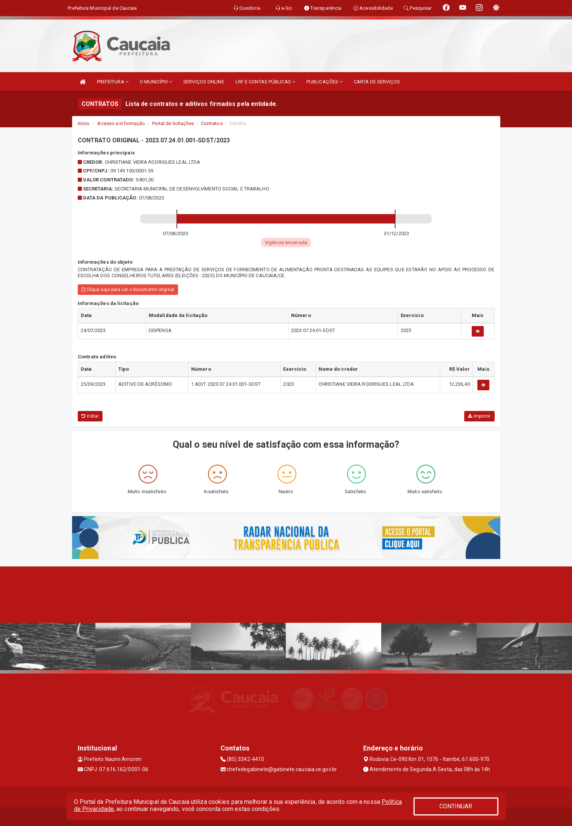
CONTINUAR (455, 806)
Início (84, 123)
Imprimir (479, 416)
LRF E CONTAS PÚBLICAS (265, 82)
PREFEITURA (112, 82)
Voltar (90, 416)
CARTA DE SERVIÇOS (377, 82)
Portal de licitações (173, 123)
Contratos (212, 123)
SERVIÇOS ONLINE (203, 82)
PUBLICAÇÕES (324, 82)
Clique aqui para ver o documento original (127, 289)
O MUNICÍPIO (156, 82)
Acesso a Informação (121, 123)
